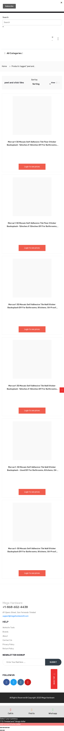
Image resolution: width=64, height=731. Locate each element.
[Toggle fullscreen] (6, 727)
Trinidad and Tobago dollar (14, 721)
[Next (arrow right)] (3, 730)
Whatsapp (53, 713)
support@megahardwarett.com (15, 616)
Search (6, 17)
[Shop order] (41, 84)
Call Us (10, 713)
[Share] (3, 727)
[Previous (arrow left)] (1, 730)
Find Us (32, 713)
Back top (54, 679)
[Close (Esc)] (1, 727)
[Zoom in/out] (8, 727)
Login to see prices (32, 167)
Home (4, 66)
